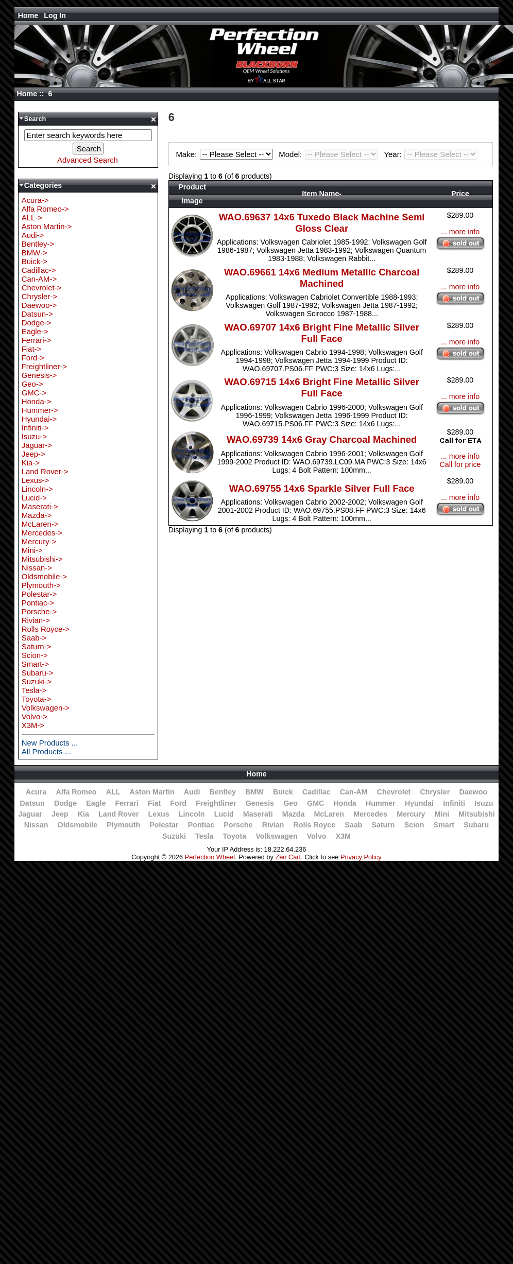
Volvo (317, 836)
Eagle (96, 803)
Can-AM (354, 792)
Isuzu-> (34, 436)
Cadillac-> (39, 270)
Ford (178, 803)
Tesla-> (34, 690)
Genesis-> (39, 375)
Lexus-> (35, 480)
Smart (444, 825)
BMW (254, 792)
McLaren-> (40, 524)
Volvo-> (34, 716)
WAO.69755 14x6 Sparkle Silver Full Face (322, 488)
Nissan (36, 825)
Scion (414, 825)
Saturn (383, 825)
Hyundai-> (39, 418)
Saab (353, 825)
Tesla (204, 836)
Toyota (235, 836)
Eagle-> (35, 331)
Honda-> (37, 401)
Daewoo (473, 792)
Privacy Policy (361, 857)
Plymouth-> (41, 585)
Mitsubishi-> (42, 559)
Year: (430, 154)
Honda (344, 803)
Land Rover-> (45, 471)
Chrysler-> (39, 296)
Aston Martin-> (47, 226)
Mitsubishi (476, 814)
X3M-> (33, 725)
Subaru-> (38, 672)
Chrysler (435, 792)
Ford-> (33, 357)
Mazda (293, 814)
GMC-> (34, 392)
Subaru (476, 825)
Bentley (223, 792)
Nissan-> (37, 567)
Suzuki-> (37, 681)
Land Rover (118, 814)
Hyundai (419, 803)
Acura (36, 792)
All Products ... (46, 751)
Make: (226, 154)
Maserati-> (40, 506)
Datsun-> (37, 313)
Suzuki (174, 836)
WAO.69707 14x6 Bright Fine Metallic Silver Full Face (321, 333)
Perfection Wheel (210, 857)
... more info (460, 232)
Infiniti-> (35, 427)
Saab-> (34, 637)
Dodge (65, 803)
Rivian (273, 825)
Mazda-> (37, 515)
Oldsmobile (78, 825)
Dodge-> (37, 322)
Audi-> (33, 235)
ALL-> (32, 217)
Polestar (163, 825)
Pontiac (201, 825)
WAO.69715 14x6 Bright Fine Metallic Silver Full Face (321, 387)
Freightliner (216, 803)
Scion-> (35, 655)
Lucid (224, 814)
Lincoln (192, 814)
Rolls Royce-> (46, 629)
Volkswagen (276, 836)
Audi (192, 792)
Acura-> (35, 200)
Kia (83, 814)
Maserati (258, 814)
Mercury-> (39, 541)
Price (460, 193)
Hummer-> (40, 410)
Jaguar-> (37, 445)
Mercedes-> (42, 532)
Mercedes (370, 814)
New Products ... (50, 742)
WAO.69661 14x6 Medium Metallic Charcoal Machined (321, 278)
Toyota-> (37, 699)
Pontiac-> (38, 602)
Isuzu (483, 803)
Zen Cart (288, 857)
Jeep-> (33, 453)
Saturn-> (37, 646)
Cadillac (316, 792)
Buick (283, 792)
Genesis (260, 803)
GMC (315, 803)
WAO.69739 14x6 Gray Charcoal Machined (322, 439)
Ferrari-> (37, 340)
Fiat (154, 803)
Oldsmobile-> (44, 576)
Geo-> (32, 383)
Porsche (238, 825)
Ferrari (127, 803)
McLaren (329, 814)
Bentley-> (38, 243)
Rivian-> (36, 620)
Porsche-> (39, 611)
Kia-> (31, 462)
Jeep (60, 814)
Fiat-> (32, 348)
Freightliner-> (44, 366)
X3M (343, 836)
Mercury (411, 814)
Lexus (158, 814)
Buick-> (34, 261)
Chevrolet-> (42, 287)
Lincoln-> (37, 488)
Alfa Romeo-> (45, 208)
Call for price (460, 464)
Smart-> (35, 664)
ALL (113, 792)
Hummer (381, 803)
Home (28, 15)
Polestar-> (39, 594)
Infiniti (454, 803)
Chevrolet (394, 792)
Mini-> (32, 550)
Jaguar (30, 814)
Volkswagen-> (46, 707)
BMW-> (34, 252)
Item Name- (321, 193)
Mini (442, 814)
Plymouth (123, 825)
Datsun (32, 803)
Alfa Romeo (76, 792)
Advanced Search (87, 159)
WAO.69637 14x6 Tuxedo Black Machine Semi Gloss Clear (322, 223)
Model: (330, 154)
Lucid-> (34, 497)
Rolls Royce (314, 825)
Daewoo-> (39, 305)
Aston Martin (152, 792)
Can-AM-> (39, 278)
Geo (290, 803)
